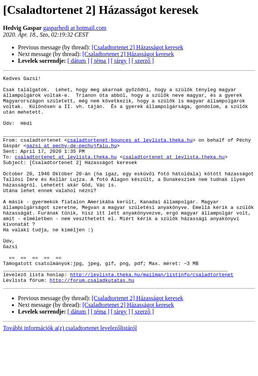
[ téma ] (100, 61)
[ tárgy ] (120, 61)
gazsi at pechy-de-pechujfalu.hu (71, 160)
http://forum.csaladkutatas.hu (92, 321)
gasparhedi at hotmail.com (74, 28)
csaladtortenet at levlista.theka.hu (66, 173)
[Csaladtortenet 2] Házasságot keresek (137, 47)
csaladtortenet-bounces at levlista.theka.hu (130, 153)
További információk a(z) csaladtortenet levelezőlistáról (70, 369)
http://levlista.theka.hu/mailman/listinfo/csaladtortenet (151, 314)
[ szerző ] (143, 61)
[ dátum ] (78, 61)
